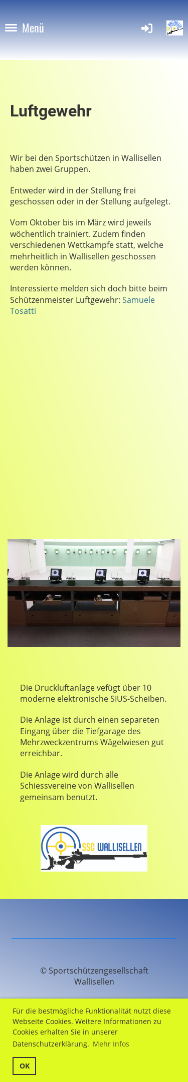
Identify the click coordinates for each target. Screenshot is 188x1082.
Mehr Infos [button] (111, 1044)
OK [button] (25, 1066)
